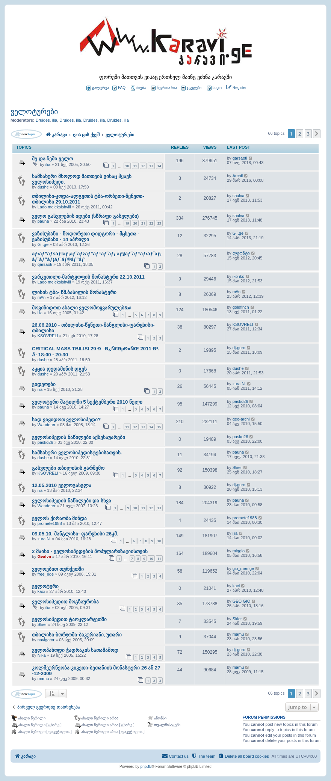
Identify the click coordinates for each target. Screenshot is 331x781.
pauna (43, 221)
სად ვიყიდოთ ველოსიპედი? (66, 419)
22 (151, 223)
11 (135, 165)
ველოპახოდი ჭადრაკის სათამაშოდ (75, 650)
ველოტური (45, 586)
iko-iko (239, 276)
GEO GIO (242, 601)
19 (127, 223)
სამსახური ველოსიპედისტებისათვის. (77, 452)
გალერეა (97, 88)
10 (127, 165)
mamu (238, 634)
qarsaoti (240, 158)
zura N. (239, 383)
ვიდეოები (44, 384)
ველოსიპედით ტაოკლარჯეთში (69, 619)
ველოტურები (34, 111)
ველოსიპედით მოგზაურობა (65, 602)
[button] (316, 133)
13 (151, 165)
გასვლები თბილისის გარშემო (68, 468)
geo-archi (241, 419)
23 (159, 223)
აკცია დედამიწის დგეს (59, 369)
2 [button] (299, 133)
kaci (41, 591)
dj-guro (239, 347)
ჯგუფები (191, 88)
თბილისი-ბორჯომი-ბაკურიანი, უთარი (77, 635)
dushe (43, 187)
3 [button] (308, 133)
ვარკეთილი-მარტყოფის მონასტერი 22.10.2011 (88, 277)
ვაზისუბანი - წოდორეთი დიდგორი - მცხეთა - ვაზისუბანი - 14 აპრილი (85, 236)
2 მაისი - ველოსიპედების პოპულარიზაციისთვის (90, 551)
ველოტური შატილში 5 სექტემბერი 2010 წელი (87, 402)
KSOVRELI (48, 335)
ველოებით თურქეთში (58, 569)
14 (159, 165)
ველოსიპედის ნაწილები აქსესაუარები (78, 437)
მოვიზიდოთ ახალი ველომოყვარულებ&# (81, 308)
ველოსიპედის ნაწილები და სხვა (71, 501)
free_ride (46, 574)
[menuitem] (214, 88)
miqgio (239, 551)
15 (159, 426)
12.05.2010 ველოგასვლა (61, 485)
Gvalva (44, 556)
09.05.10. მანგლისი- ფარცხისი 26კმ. (75, 534)
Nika (42, 655)
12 (143, 165)
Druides (43, 120)
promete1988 (50, 523)
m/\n (41, 297)
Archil (238, 175)
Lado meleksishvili (54, 207)
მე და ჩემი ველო (52, 158)
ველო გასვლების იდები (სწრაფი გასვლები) (85, 216)
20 (135, 223)
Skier (237, 467)
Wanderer (47, 424)
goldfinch (241, 307)
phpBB (146, 766)
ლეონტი (241, 253)
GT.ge (43, 244)
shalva (239, 195)
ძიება (138, 88)
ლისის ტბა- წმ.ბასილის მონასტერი (74, 292)
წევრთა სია (164, 88)
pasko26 (240, 401)
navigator (46, 640)
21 (143, 223)
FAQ (118, 88)
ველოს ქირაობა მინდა (59, 518)
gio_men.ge (243, 568)
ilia (54, 120)
